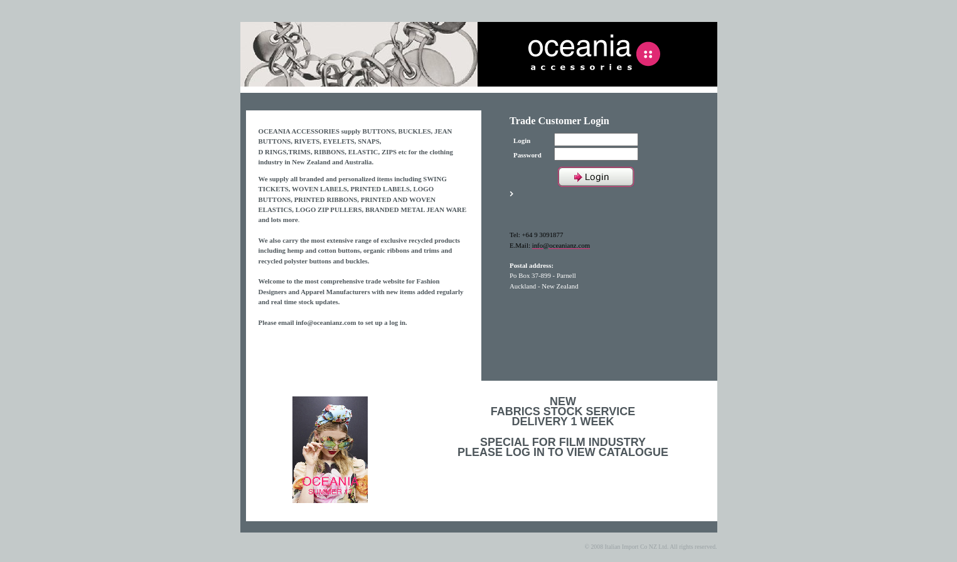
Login (521, 140)
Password (527, 155)
